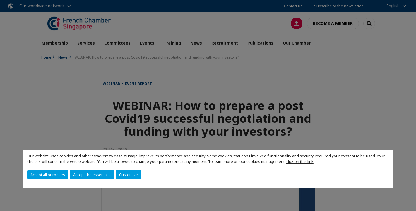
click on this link (300, 161)
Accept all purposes (47, 174)
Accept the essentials (92, 174)
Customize (128, 174)
